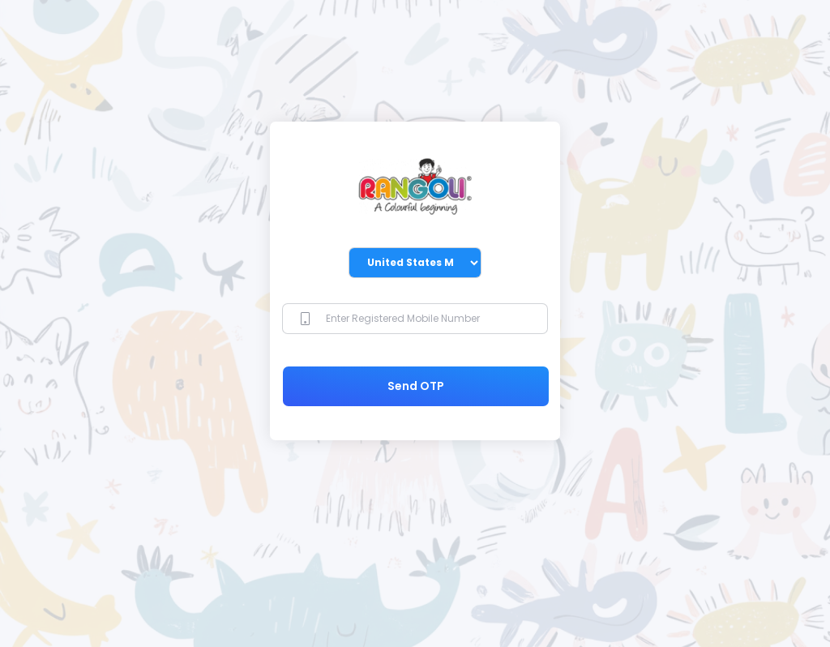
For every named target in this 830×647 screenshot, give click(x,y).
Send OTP (415, 386)
